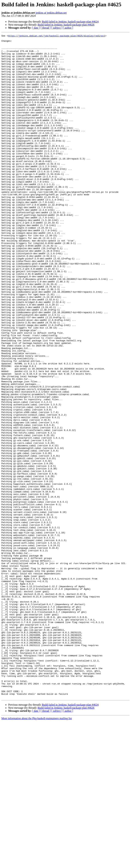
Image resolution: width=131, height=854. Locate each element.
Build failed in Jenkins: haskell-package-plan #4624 (70, 21)
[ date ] (36, 27)
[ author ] (68, 27)
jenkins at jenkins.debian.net (51, 12)
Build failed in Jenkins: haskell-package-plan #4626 (66, 24)
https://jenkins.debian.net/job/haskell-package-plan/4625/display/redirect (56, 36)
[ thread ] (46, 27)
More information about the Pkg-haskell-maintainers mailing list (36, 851)
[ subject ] (56, 27)
